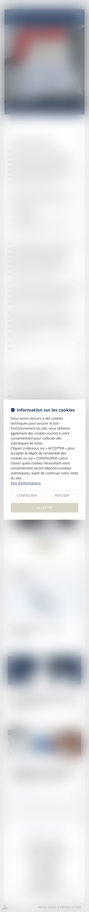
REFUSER (62, 495)
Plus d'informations (26, 483)
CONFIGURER (27, 495)
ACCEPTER (44, 507)
